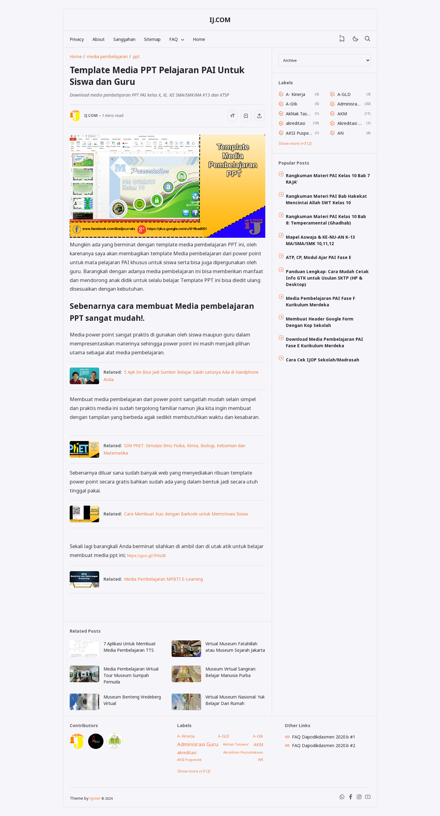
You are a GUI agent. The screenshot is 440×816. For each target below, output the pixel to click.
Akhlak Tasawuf (299, 114)
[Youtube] (368, 798)
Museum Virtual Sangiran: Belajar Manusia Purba (230, 672)
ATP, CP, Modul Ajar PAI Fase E (318, 257)
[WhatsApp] (342, 798)
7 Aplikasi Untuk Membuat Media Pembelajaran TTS (129, 647)
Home (199, 39)
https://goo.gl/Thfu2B (146, 555)
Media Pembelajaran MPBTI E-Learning (163, 579)
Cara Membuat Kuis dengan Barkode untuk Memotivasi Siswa (186, 514)
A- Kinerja (295, 94)
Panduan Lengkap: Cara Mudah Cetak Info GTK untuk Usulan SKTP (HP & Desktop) (327, 278)
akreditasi (295, 123)
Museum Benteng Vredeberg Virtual (132, 700)
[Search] (367, 39)
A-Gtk (291, 104)
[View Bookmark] (342, 39)
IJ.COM (220, 19)
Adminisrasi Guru (349, 104)
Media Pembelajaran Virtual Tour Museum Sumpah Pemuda (130, 675)
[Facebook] (350, 798)
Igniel (94, 798)
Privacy (77, 39)
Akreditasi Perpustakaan (350, 123)
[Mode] (355, 39)
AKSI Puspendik (299, 133)
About (98, 39)
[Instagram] (359, 798)
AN (340, 133)
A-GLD (344, 94)
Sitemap (152, 39)
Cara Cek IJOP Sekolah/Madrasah (322, 360)
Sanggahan (124, 39)
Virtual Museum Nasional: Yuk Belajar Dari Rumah (235, 700)
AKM (342, 114)
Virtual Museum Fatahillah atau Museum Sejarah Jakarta (235, 647)
